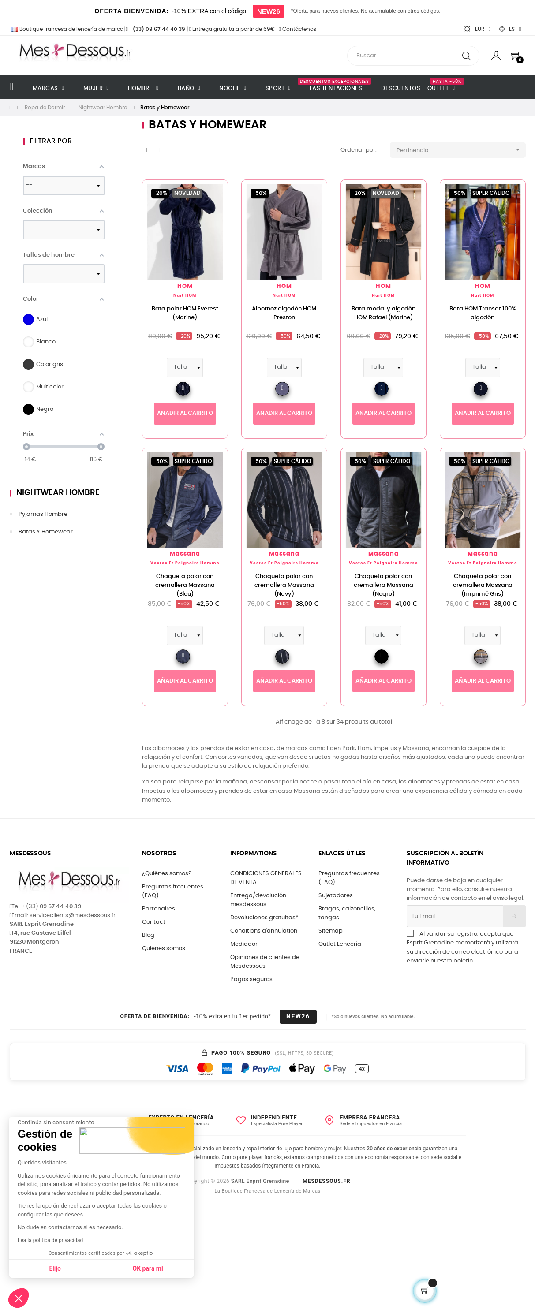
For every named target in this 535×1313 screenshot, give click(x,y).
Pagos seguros (251, 979)
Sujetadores (335, 896)
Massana (185, 554)
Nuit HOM (184, 296)
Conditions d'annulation (263, 931)
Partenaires (158, 909)
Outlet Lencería (339, 944)
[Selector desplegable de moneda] (477, 29)
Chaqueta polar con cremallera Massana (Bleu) (185, 585)
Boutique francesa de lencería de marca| (68, 29)
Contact (153, 922)
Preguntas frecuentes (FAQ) (172, 891)
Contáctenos (297, 29)
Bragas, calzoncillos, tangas (347, 913)
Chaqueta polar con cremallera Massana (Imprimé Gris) (483, 585)
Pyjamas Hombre (43, 514)
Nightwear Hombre (58, 493)
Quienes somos (163, 948)
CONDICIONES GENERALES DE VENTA (266, 878)
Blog (148, 935)
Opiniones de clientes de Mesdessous (264, 962)
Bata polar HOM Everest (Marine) (185, 313)
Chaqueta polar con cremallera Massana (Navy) (284, 585)
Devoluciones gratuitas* (264, 918)
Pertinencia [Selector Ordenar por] (461, 150)
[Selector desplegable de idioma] (510, 29)
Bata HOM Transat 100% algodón (482, 313)
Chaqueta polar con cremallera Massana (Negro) (383, 585)
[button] (18, 1298)
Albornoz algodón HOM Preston (284, 313)
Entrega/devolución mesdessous (258, 900)
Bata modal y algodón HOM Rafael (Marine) (383, 313)
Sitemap (330, 931)
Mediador (244, 944)
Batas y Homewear (46, 532)
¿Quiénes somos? (166, 874)
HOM (185, 286)
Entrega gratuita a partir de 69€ (232, 29)
